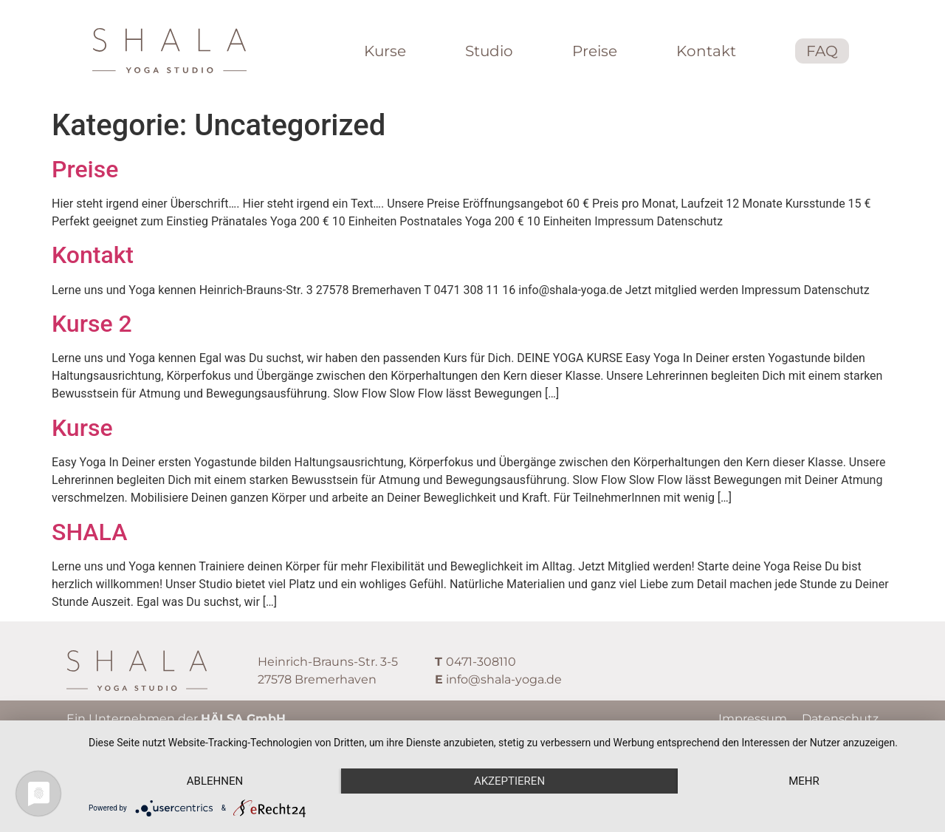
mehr (803, 781)
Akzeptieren (509, 781)
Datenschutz (840, 719)
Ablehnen (215, 781)
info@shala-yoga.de (504, 679)
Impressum (752, 719)
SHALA (89, 532)
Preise (85, 169)
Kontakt (93, 255)
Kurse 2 (92, 324)
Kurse (82, 428)
